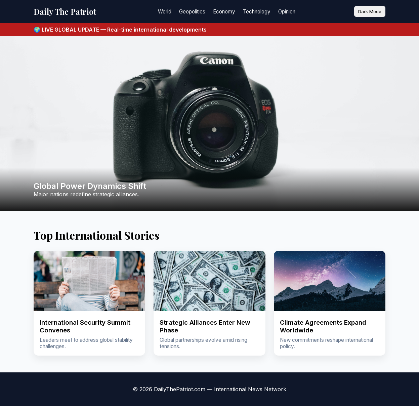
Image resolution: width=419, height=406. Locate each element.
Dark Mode (369, 11)
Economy (224, 11)
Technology (256, 11)
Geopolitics (192, 11)
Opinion (286, 11)
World (164, 11)
